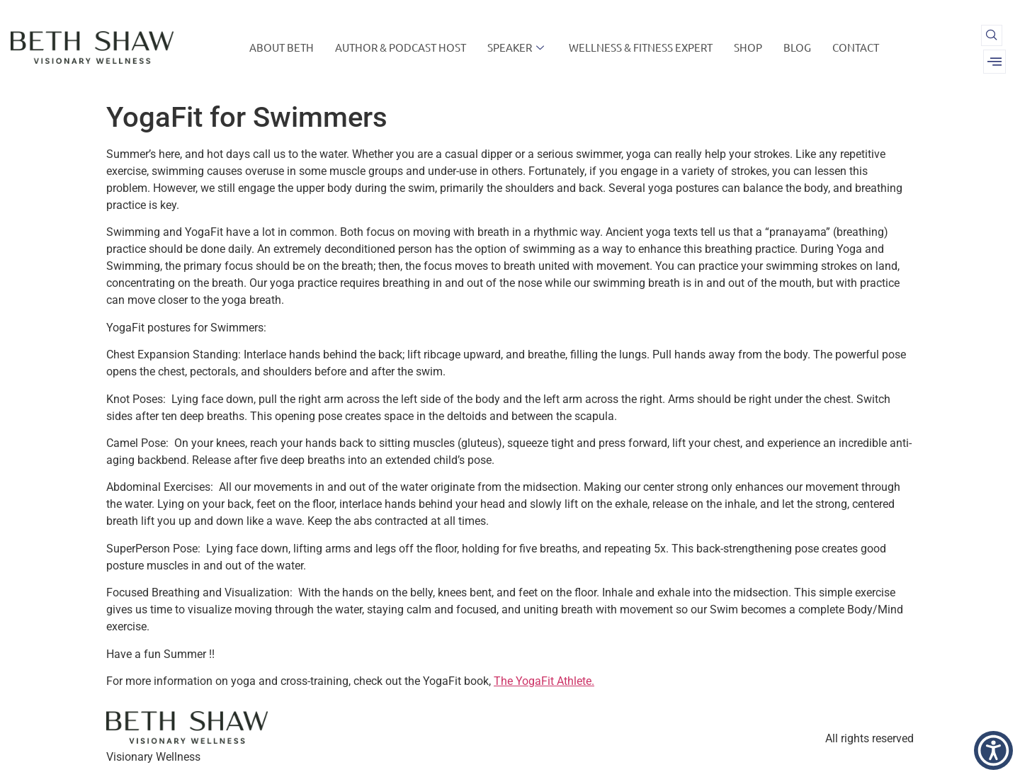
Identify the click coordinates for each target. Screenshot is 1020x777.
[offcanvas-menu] (994, 62)
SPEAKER (517, 47)
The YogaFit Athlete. (544, 681)
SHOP (748, 47)
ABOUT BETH (281, 47)
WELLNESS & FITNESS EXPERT (641, 47)
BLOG (797, 47)
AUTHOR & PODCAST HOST (400, 47)
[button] (993, 750)
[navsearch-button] (991, 35)
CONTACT (855, 47)
